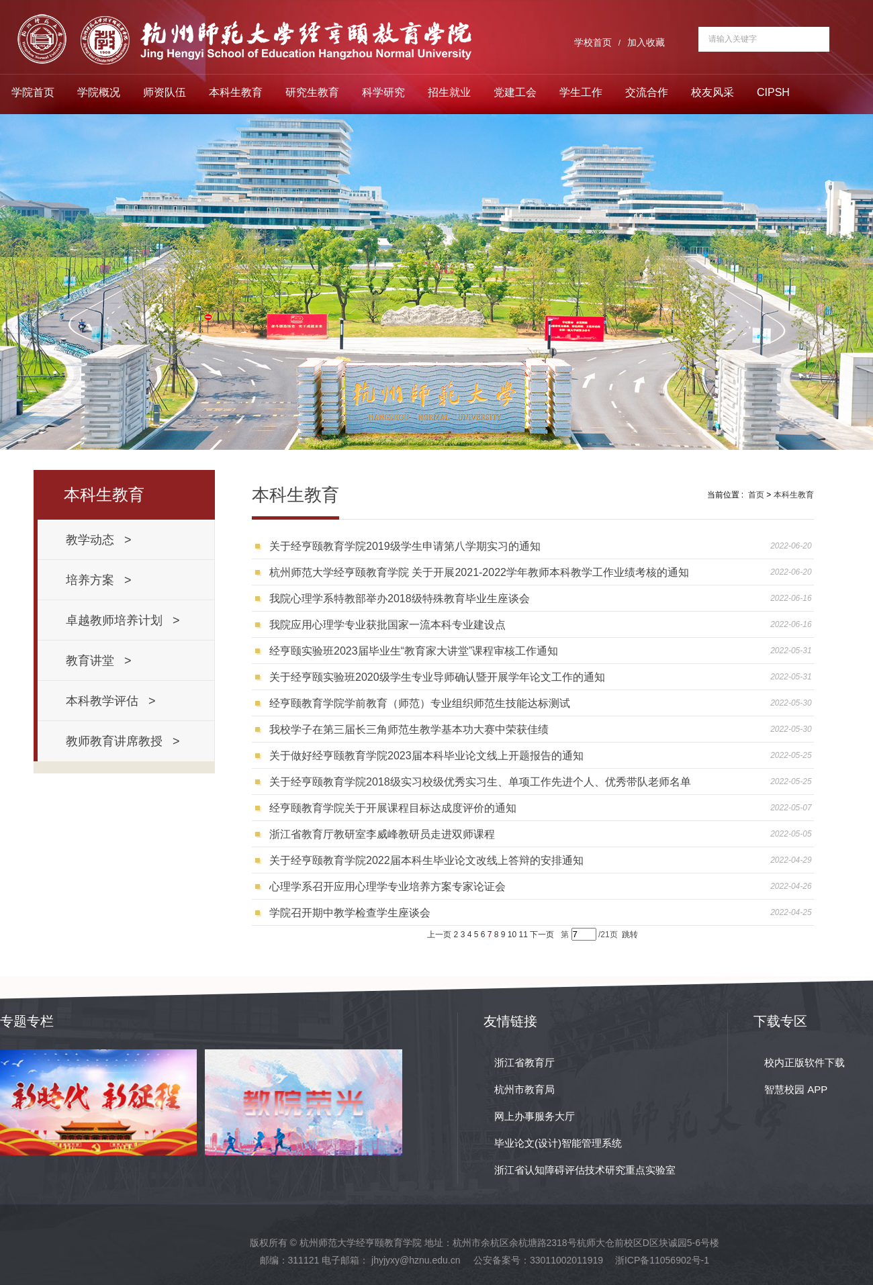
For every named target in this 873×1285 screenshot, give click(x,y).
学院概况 (98, 92)
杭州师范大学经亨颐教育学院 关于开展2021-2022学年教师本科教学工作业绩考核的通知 (479, 572)
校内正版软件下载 (804, 1062)
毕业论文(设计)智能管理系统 (558, 1143)
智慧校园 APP (795, 1089)
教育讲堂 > (99, 660)
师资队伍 (164, 92)
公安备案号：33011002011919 (538, 1260)
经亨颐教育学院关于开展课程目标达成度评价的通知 (392, 808)
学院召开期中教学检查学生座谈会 (349, 912)
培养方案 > (99, 580)
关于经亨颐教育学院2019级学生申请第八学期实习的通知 (405, 546)
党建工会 (515, 92)
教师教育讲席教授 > (123, 741)
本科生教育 (236, 92)
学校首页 (593, 42)
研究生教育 (312, 92)
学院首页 (32, 92)
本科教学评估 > (111, 701)
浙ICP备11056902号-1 (662, 1260)
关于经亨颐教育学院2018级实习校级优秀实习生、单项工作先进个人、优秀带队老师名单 (480, 782)
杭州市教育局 (524, 1089)
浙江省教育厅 (524, 1062)
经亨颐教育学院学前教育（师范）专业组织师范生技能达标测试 (419, 703)
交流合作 (646, 92)
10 (512, 934)
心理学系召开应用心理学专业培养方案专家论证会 (387, 886)
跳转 (630, 934)
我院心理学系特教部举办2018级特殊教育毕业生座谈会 (399, 598)
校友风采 (712, 92)
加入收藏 (646, 42)
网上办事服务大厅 (534, 1116)
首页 (756, 494)
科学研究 (383, 92)
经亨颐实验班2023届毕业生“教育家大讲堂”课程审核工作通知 (413, 651)
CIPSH (773, 92)
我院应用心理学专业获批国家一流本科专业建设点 (387, 624)
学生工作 (580, 92)
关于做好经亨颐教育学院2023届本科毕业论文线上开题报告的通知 (426, 755)
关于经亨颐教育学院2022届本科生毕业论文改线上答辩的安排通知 (426, 860)
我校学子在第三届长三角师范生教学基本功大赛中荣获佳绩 (409, 729)
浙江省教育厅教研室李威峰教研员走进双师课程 (382, 834)
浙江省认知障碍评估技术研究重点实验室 (585, 1170)
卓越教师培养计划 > (123, 620)
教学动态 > (99, 539)
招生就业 (449, 92)
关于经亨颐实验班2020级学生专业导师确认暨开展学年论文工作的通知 (437, 677)
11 (523, 934)
